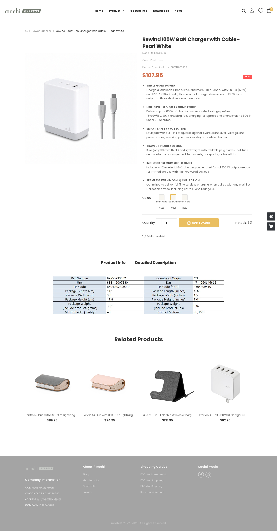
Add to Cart (201, 223)
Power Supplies (42, 31)
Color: (146, 198)
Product (115, 11)
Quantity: (148, 223)
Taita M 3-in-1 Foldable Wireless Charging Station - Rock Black (181, 415)
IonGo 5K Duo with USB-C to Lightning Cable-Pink (116, 415)
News (178, 11)
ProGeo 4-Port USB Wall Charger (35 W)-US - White (233, 415)
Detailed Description (155, 262)
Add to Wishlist (156, 236)
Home (99, 11)
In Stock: (240, 223)
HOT (247, 76)
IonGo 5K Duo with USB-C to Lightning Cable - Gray (59, 415)
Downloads (161, 11)
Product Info (138, 11)
